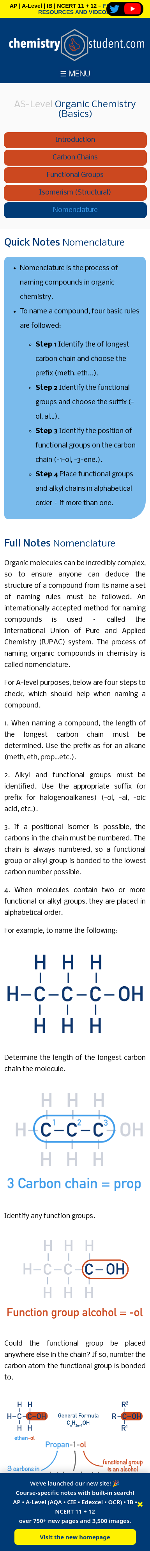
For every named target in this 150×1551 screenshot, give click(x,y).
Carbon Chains (75, 157)
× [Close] (140, 1504)
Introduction (75, 140)
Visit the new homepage (75, 1537)
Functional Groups (75, 175)
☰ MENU (75, 74)
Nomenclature (75, 210)
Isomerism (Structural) (75, 192)
